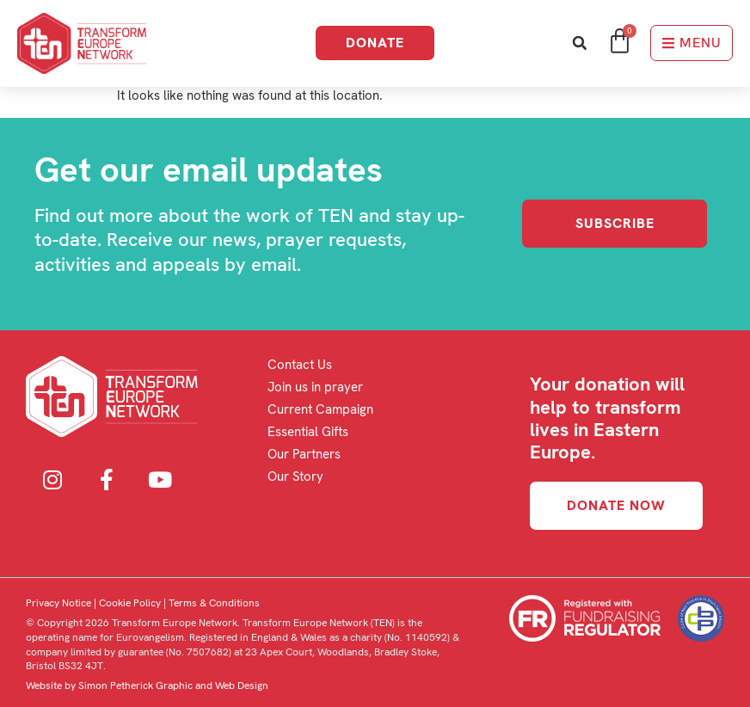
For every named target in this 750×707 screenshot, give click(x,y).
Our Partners (304, 454)
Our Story (295, 476)
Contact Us (299, 364)
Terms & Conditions (214, 603)
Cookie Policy (130, 603)
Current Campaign (320, 409)
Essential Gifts (307, 431)
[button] (579, 43)
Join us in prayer (315, 387)
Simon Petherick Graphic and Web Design (173, 685)
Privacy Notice (58, 603)
